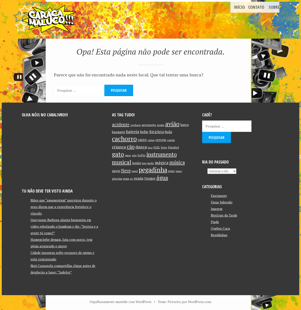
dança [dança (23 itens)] (141, 147)
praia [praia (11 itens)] (126, 179)
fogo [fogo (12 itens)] (164, 147)
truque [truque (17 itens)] (150, 178)
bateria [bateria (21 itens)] (132, 131)
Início (239, 7)
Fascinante (219, 195)
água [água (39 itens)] (162, 177)
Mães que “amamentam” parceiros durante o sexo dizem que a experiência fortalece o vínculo (64, 206)
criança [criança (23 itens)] (119, 147)
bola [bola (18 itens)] (168, 131)
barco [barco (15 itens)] (184, 124)
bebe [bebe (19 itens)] (144, 131)
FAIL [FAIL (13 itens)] (156, 147)
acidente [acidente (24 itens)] (120, 124)
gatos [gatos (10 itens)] (128, 155)
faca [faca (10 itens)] (150, 147)
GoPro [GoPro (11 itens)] (142, 155)
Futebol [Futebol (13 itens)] (173, 147)
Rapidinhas (219, 235)
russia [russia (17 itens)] (138, 178)
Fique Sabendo (221, 202)
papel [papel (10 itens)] (135, 171)
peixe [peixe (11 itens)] (171, 171)
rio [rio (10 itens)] (131, 178)
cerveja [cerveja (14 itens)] (160, 140)
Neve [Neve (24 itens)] (126, 170)
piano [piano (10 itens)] (179, 171)
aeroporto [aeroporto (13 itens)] (149, 125)
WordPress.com (199, 302)
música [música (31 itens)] (177, 162)
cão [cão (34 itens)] (131, 146)
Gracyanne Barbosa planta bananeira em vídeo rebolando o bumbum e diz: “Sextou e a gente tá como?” (64, 226)
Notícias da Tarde (224, 215)
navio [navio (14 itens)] (116, 171)
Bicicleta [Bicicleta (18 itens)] (156, 131)
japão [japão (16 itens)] (136, 162)
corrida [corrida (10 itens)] (171, 140)
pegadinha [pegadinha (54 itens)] (153, 170)
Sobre (274, 7)
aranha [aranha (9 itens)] (160, 125)
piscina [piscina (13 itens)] (117, 178)
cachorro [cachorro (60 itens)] (124, 138)
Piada (215, 222)
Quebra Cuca (220, 228)
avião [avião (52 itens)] (172, 124)
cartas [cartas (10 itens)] (151, 140)
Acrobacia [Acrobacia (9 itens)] (135, 125)
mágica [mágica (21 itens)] (162, 162)
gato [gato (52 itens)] (118, 154)
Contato (256, 7)
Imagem (216, 209)
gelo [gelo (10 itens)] (134, 155)
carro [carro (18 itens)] (142, 139)
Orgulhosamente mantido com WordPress (120, 302)
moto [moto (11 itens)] (150, 163)
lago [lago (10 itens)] (144, 163)
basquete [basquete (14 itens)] (118, 132)
